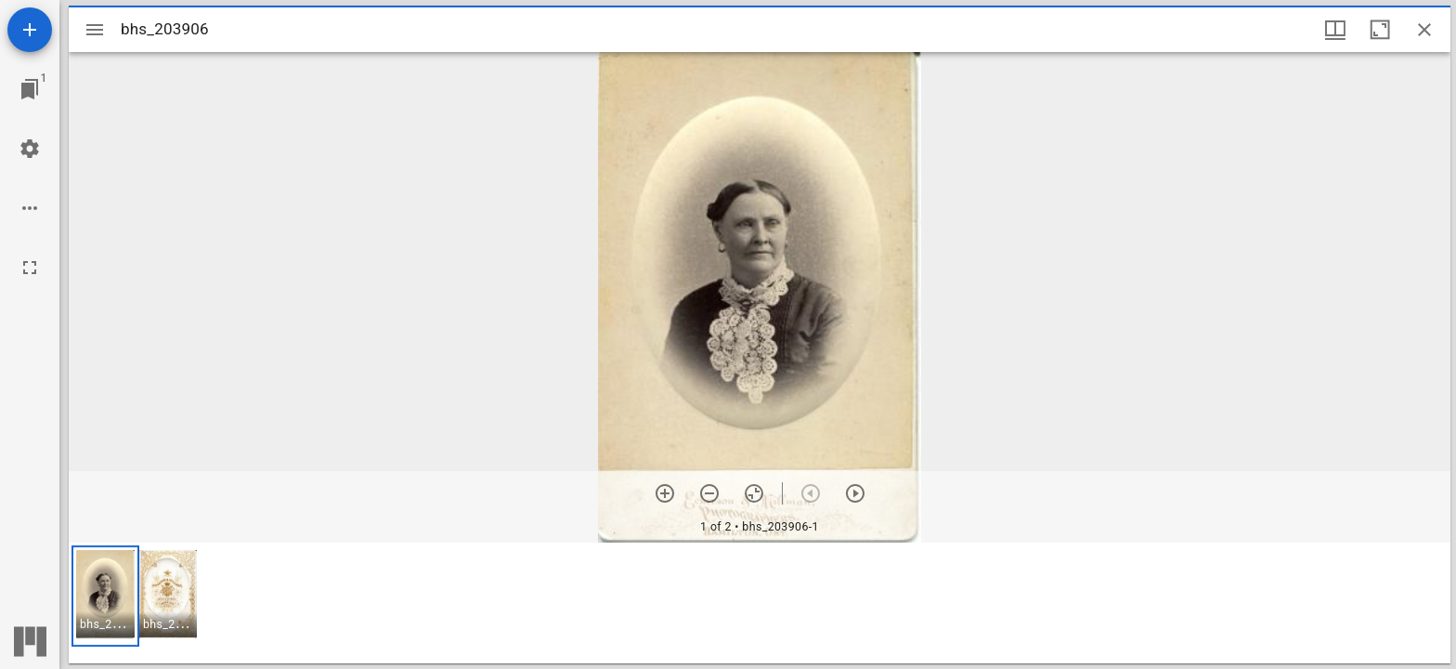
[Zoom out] (709, 493)
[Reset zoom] (754, 493)
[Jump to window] (29, 89)
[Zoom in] (665, 493)
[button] (105, 596)
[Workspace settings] (29, 148)
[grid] (759, 603)
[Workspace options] (29, 208)
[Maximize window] (1380, 29)
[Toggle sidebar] (94, 29)
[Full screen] (29, 267)
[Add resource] (29, 29)
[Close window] (1424, 29)
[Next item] (855, 493)
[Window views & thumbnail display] (1335, 29)
